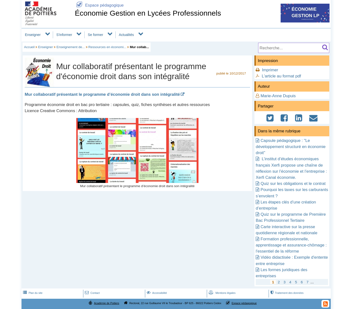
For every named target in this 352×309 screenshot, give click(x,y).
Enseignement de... (70, 47)
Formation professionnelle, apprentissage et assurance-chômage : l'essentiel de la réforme (291, 245)
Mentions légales (221, 292)
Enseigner (33, 35)
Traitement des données (286, 292)
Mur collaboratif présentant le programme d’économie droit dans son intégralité (102, 94)
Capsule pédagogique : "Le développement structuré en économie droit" (290, 146)
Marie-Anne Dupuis (278, 96)
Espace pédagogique (99, 5)
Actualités (126, 35)
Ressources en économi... (107, 47)
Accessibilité (156, 292)
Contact (92, 292)
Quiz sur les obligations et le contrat (293, 183)
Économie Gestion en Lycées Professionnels (148, 13)
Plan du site (32, 292)
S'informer (64, 35)
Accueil (29, 47)
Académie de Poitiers (106, 303)
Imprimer (270, 70)
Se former (95, 35)
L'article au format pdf (281, 76)
